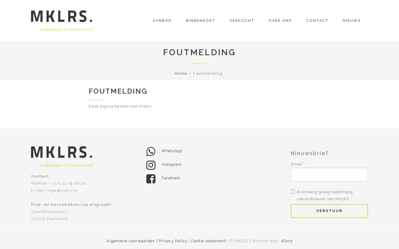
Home (180, 73)
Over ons (280, 21)
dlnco (287, 241)
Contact (317, 21)
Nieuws (352, 21)
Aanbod (162, 21)
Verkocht (242, 21)
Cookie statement (208, 241)
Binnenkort (200, 21)
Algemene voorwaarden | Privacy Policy (147, 241)
